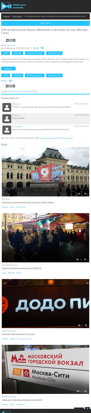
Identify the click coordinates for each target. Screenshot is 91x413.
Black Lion (11, 45)
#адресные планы (35, 53)
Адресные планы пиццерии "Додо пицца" (18, 334)
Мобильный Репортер (13, 6)
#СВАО (12, 338)
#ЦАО (5, 53)
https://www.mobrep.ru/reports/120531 (22, 91)
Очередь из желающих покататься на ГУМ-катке (21, 268)
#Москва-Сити (54, 53)
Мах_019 (13, 331)
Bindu (8, 199)
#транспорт (20, 404)
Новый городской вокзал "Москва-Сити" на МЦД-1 (22, 400)
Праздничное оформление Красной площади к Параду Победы (28, 202)
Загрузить (45, 23)
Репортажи (17, 16)
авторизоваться (66, 138)
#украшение (21, 207)
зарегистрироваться (47, 138)
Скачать (8, 68)
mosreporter (17, 126)
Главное (6, 16)
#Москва (17, 53)
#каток (18, 273)
